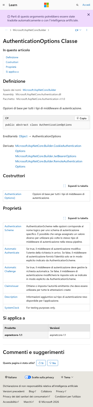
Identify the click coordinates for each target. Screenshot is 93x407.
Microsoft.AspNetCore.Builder (29, 30)
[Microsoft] (46, 5)
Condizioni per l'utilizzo (68, 396)
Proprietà (11, 67)
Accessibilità (10, 401)
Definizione (12, 57)
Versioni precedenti (13, 391)
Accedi (86, 4)
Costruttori (12, 62)
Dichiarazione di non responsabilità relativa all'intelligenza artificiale (40, 386)
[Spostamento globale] (3, 5)
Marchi (28, 401)
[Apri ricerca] (77, 5)
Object (23, 136)
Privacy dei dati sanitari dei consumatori (25, 396)
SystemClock (12, 307)
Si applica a (12, 71)
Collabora (46, 391)
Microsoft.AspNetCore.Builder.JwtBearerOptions (45, 156)
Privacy (60, 391)
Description (11, 296)
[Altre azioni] (87, 30)
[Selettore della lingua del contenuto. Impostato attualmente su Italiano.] (11, 377)
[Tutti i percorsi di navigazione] (6, 30)
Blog (31, 391)
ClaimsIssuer (12, 286)
